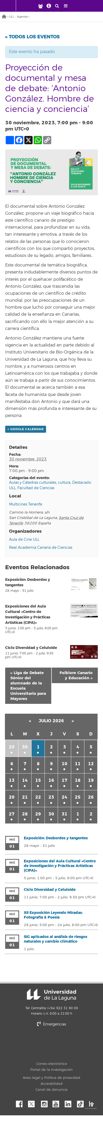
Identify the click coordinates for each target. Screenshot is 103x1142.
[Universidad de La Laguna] (30, 5)
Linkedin (69, 1103)
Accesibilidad (52, 1084)
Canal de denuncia (51, 1090)
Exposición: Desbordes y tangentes (56, 838)
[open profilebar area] (40, 6)
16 (51, 780)
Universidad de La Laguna (51, 995)
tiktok (82, 1103)
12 (91, 764)
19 (91, 780)
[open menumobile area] (66, 6)
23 (51, 797)
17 (64, 780)
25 (77, 797)
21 (25, 797)
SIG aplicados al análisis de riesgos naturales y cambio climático (55, 939)
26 (91, 797)
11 (77, 764)
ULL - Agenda (18, 16)
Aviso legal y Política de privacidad (51, 1078)
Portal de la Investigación (51, 1070)
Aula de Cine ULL (24, 539)
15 (38, 780)
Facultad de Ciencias (35, 488)
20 (11, 797)
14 (25, 780)
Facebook (21, 1103)
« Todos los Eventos (32, 37)
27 (11, 814)
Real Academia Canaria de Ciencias (40, 547)
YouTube (57, 1103)
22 (38, 797)
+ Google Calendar (26, 429)
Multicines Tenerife (25, 504)
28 (25, 814)
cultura (64, 482)
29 (11, 747)
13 (11, 780)
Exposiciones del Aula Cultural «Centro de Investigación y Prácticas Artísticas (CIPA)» (60, 866)
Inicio (4, 17)
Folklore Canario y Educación (76, 675)
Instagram (45, 1103)
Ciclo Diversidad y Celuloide (31, 647)
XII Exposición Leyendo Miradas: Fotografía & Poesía (53, 915)
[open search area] (57, 6)
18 (77, 780)
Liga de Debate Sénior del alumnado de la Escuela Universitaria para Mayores (28, 685)
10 (64, 764)
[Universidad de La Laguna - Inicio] (11, 5)
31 (64, 814)
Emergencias (51, 1024)
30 (25, 747)
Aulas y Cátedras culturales (32, 482)
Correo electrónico (51, 1064)
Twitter (33, 1103)
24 (64, 797)
